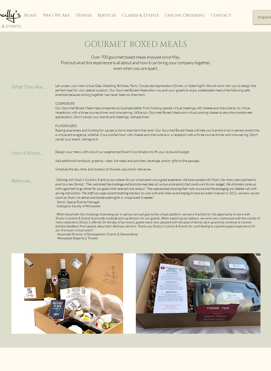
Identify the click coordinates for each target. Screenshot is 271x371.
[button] (73, 293)
